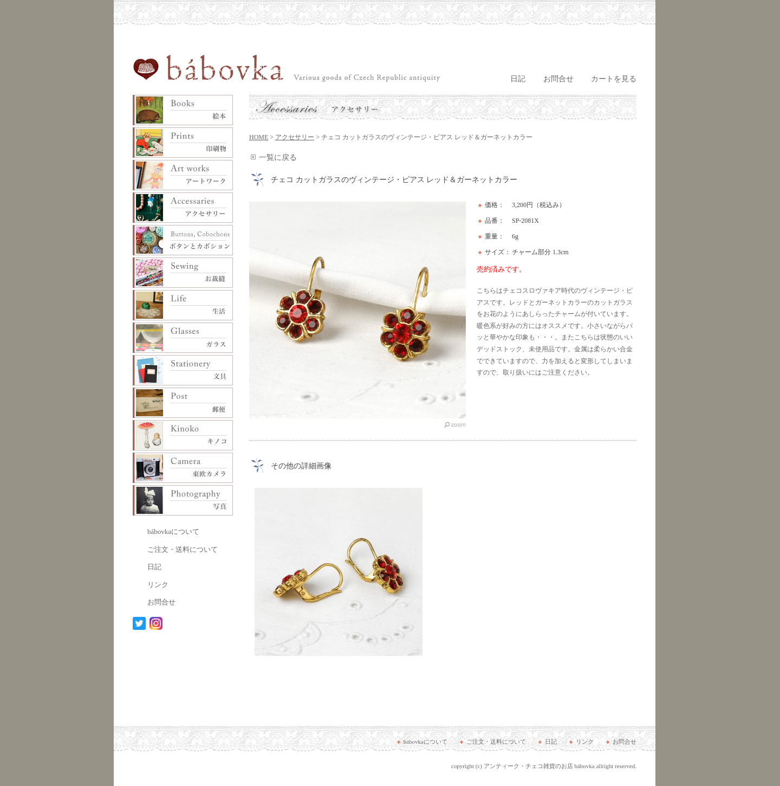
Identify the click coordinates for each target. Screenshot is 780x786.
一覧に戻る (278, 157)
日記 (517, 79)
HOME (258, 137)
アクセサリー (294, 137)
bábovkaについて (173, 531)
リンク (157, 585)
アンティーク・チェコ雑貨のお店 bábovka (539, 766)
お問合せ (558, 79)
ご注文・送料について (182, 549)
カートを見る (613, 79)
